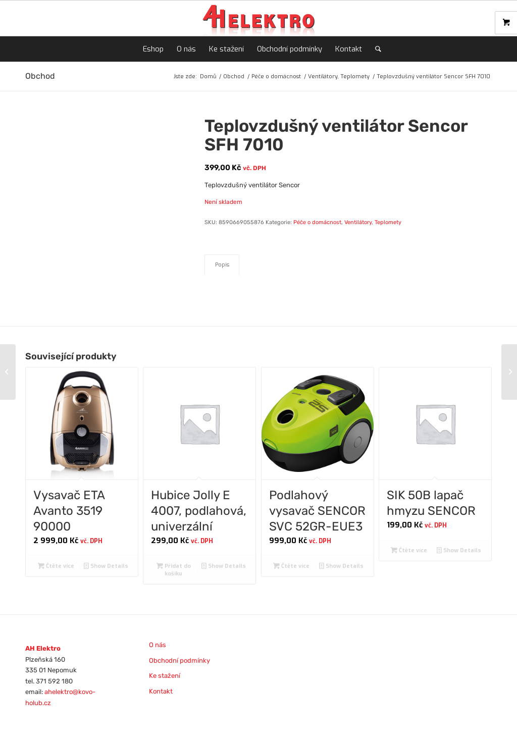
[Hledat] (375, 49)
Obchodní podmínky (179, 660)
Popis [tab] (222, 265)
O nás (157, 645)
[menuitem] (153, 49)
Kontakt (161, 691)
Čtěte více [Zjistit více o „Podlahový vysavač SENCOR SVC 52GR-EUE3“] (291, 566)
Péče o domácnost (317, 222)
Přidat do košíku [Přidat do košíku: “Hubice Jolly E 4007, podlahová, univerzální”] (174, 569)
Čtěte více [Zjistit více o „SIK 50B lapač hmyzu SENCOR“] (409, 550)
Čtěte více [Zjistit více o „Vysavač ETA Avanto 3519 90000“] (56, 566)
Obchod (40, 76)
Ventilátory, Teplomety (372, 222)
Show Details (106, 566)
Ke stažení (164, 675)
